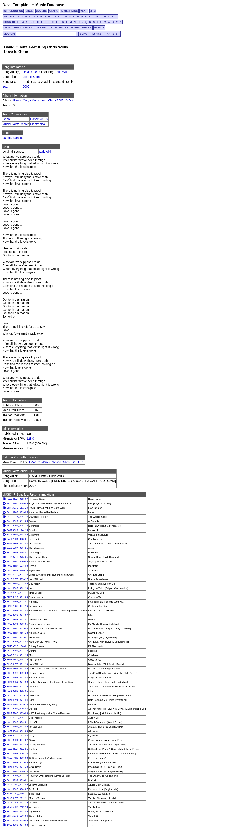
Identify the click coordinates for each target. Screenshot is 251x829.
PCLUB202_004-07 (17, 615)
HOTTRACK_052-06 (17, 731)
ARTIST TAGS (69, 11)
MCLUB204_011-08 (17, 762)
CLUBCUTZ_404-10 (17, 664)
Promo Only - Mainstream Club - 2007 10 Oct (43, 100)
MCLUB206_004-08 (17, 561)
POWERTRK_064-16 (17, 659)
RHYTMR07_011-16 (17, 686)
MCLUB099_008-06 (17, 811)
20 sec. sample (13, 138)
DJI (51, 27)
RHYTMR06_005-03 (17, 713)
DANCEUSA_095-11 (17, 548)
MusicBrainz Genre (15, 124)
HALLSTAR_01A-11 (17, 749)
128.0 (30, 438)
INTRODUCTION (13, 11)
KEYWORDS (72, 27)
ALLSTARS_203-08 (17, 758)
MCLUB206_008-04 (17, 503)
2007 (26, 86)
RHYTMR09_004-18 (17, 767)
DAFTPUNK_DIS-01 (17, 539)
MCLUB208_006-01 (17, 722)
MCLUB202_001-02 (17, 677)
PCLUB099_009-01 (17, 780)
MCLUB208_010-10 (17, 753)
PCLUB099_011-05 (17, 521)
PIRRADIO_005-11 (17, 717)
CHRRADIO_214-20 (17, 575)
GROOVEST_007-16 (17, 606)
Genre (7, 119)
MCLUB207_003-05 (17, 642)
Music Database (49, 5)
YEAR (83, 11)
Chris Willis (62, 72)
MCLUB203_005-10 (17, 525)
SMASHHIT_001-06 (17, 597)
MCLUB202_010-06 (17, 709)
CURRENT (40, 27)
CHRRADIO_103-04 (17, 735)
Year (6, 86)
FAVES (59, 27)
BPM (93, 11)
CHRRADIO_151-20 (17, 508)
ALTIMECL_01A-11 (17, 592)
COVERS (41, 11)
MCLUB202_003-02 (17, 610)
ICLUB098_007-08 (17, 825)
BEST (17, 27)
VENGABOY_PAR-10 (17, 807)
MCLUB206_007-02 (17, 637)
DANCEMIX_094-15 (17, 655)
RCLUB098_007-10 (17, 651)
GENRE (53, 11)
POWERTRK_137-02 (17, 584)
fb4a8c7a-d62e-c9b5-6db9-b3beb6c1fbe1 (56, 462)
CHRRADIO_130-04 (17, 816)
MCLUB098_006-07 (17, 552)
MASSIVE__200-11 (17, 793)
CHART (27, 27)
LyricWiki (45, 151)
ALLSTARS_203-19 (17, 802)
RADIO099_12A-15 (17, 530)
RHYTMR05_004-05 (17, 700)
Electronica (37, 124)
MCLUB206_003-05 (17, 744)
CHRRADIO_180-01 (17, 646)
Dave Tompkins (17, 5)
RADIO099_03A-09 (17, 534)
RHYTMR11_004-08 (17, 682)
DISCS (29, 11)
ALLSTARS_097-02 (17, 784)
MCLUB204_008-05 (17, 624)
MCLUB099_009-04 (17, 820)
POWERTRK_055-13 (17, 633)
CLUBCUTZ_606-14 (17, 517)
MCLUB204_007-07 (17, 740)
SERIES (86, 27)
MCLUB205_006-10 (17, 771)
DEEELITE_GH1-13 (17, 695)
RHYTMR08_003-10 (17, 704)
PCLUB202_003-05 (17, 512)
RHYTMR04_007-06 (17, 668)
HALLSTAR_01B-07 (17, 499)
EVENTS (99, 27)
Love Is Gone (31, 76)
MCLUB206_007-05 (17, 628)
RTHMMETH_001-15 (17, 557)
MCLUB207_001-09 (17, 726)
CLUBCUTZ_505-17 (17, 579)
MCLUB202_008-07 (17, 789)
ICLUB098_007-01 (17, 619)
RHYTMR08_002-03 (17, 543)
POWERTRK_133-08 (17, 566)
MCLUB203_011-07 (17, 601)
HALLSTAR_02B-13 (17, 570)
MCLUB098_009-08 (17, 673)
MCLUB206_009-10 (17, 588)
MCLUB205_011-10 (17, 776)
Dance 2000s (39, 119)
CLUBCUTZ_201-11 (17, 798)
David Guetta (31, 72)
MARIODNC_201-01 (17, 691)
